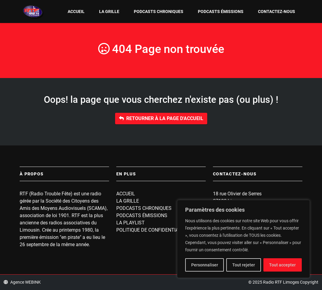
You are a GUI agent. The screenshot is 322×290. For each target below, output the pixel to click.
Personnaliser (204, 264)
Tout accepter (282, 264)
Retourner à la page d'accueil (161, 118)
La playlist (130, 223)
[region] (243, 239)
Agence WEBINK (22, 282)
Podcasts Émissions (220, 11)
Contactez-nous (276, 11)
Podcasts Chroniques (158, 11)
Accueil (76, 11)
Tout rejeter (243, 264)
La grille (109, 11)
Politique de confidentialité (152, 230)
